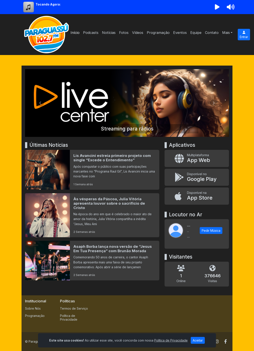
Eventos (180, 32)
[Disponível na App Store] (197, 195)
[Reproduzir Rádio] (217, 7)
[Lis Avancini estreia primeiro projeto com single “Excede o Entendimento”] (92, 169)
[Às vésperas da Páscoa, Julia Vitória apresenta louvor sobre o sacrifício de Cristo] (92, 215)
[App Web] (197, 158)
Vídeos (137, 32)
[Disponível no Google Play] (197, 177)
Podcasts (90, 32)
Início (75, 32)
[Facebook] (225, 341)
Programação (158, 32)
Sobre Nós (33, 308)
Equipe (195, 32)
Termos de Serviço (74, 308)
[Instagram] (217, 341)
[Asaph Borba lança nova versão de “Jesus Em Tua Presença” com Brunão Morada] (92, 260)
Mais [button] (226, 32)
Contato (212, 32)
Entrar (244, 35)
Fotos (124, 32)
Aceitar (198, 340)
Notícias (109, 32)
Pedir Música (211, 230)
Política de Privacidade (68, 317)
